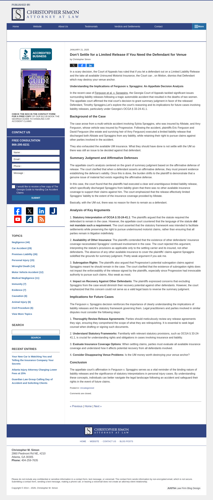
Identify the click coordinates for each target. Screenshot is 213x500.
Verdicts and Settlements (132, 26)
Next (98, 411)
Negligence (20, 246)
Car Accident (21, 252)
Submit (35, 202)
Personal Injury (22, 264)
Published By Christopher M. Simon (180, 11)
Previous (76, 411)
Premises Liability (24, 258)
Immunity (19, 287)
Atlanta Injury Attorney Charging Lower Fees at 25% (33, 370)
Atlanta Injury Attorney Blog (45, 12)
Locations (167, 26)
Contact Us (110, 446)
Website (42, 26)
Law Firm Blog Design (185, 493)
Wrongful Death (23, 270)
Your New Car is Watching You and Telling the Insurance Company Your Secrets (35, 361)
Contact (193, 26)
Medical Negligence (25, 281)
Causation (19, 299)
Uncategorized (87, 393)
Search (36, 340)
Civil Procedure (22, 310)
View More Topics (21, 316)
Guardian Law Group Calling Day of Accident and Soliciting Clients (31, 379)
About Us (68, 26)
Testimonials (96, 26)
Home (18, 26)
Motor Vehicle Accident (27, 276)
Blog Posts (126, 446)
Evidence (19, 293)
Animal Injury (21, 305)
